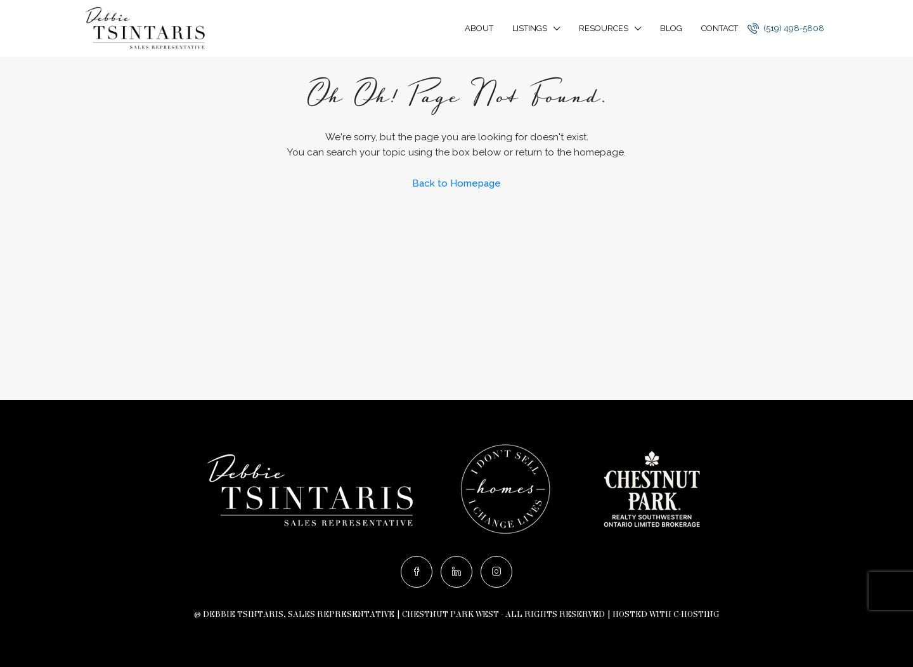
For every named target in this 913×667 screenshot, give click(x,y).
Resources (603, 28)
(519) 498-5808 (786, 28)
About (479, 28)
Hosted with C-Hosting (666, 614)
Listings (529, 28)
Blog (671, 28)
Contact (719, 28)
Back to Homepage (456, 183)
